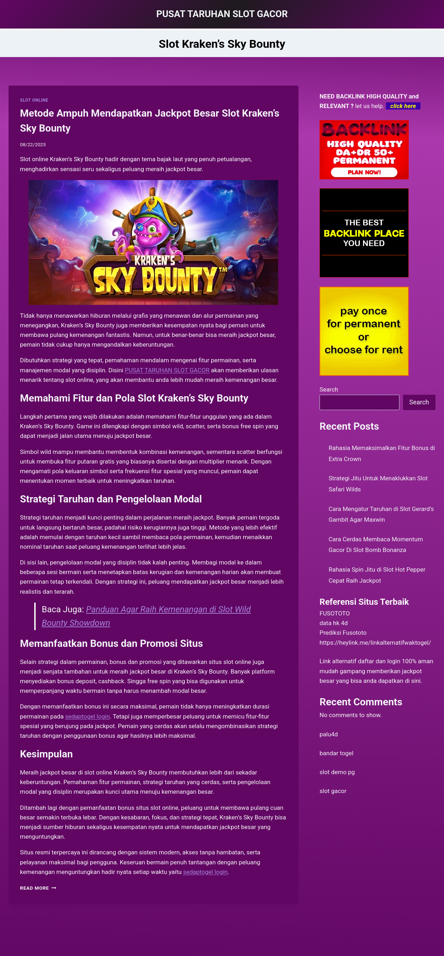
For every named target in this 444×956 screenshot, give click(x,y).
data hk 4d (334, 623)
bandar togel (336, 753)
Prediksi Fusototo (343, 632)
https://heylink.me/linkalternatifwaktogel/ (375, 642)
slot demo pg (337, 772)
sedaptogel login (205, 871)
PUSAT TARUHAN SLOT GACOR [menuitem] (167, 370)
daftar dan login (379, 661)
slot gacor (333, 790)
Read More (38, 888)
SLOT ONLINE (34, 100)
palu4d (329, 734)
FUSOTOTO (335, 613)
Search (329, 389)
